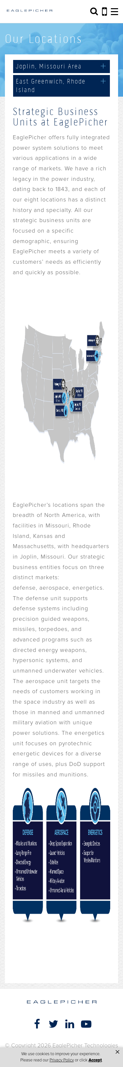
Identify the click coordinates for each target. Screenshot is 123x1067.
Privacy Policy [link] (62, 1060)
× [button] (117, 1052)
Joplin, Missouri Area (49, 66)
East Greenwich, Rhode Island (51, 85)
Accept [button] (95, 1060)
